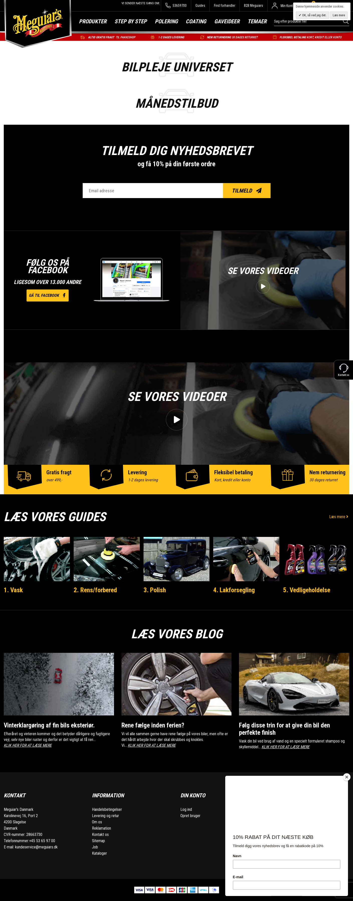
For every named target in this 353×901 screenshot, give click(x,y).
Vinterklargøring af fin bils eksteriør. (49, 725)
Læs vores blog (176, 634)
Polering (166, 21)
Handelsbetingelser (107, 809)
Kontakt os (100, 834)
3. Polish (155, 590)
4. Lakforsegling (234, 590)
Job (95, 847)
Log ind (186, 809)
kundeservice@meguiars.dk (36, 847)
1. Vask (13, 590)
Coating (196, 21)
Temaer (257, 21)
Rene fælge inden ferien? (153, 725)
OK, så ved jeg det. (313, 15)
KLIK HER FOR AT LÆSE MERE (28, 745)
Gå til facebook (47, 295)
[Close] (346, 777)
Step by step (130, 21)
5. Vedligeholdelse (306, 590)
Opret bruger (190, 815)
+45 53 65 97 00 (42, 840)
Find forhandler (224, 6)
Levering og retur (105, 815)
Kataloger (99, 853)
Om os (97, 822)
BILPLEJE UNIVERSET (177, 67)
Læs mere (339, 516)
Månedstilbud (176, 103)
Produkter (92, 21)
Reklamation (101, 828)
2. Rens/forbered (95, 590)
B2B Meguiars (253, 6)
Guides (200, 6)
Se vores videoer (262, 271)
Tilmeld (247, 191)
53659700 (176, 5)
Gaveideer (227, 21)
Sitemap (98, 840)
